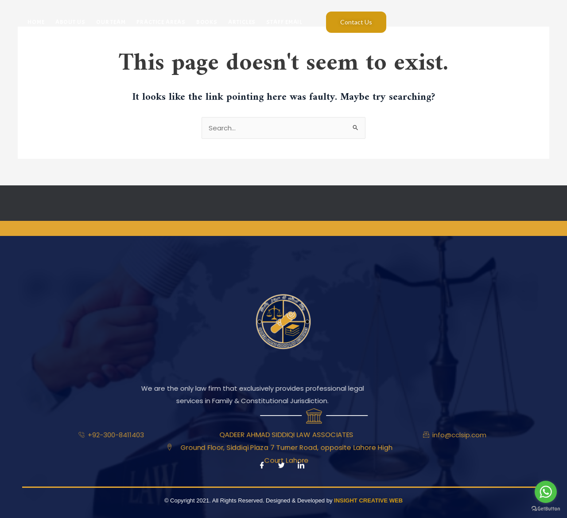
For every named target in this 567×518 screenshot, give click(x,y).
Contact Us (356, 22)
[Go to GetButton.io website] (546, 509)
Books (207, 22)
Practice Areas (161, 22)
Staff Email (284, 22)
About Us (70, 22)
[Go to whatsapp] (546, 492)
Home (36, 22)
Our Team (111, 22)
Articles (242, 22)
